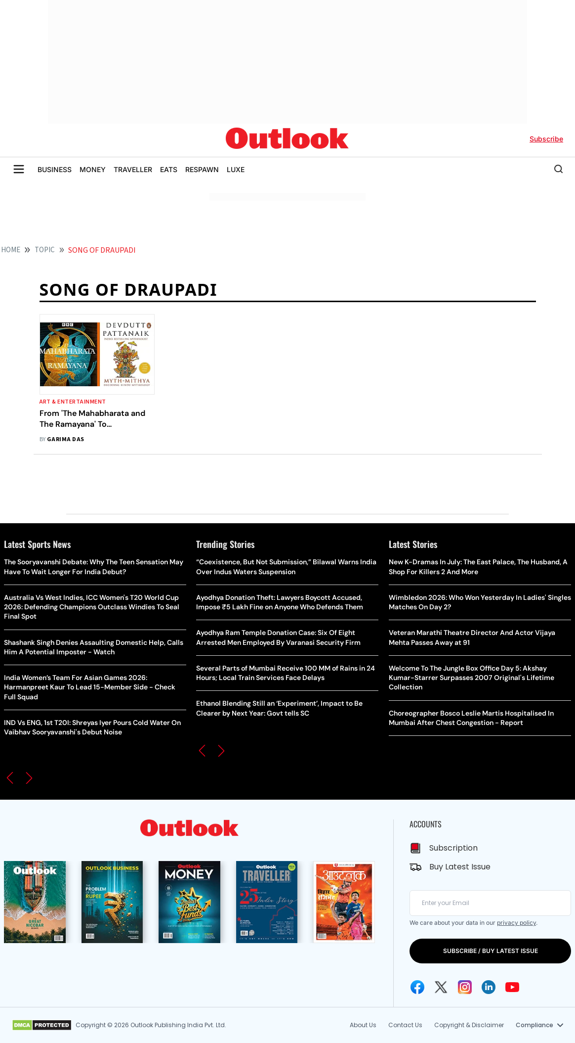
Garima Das (65, 439)
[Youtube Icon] (512, 987)
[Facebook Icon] (417, 987)
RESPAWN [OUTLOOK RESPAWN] (202, 169)
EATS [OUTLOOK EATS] (168, 169)
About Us (363, 1025)
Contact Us (405, 1025)
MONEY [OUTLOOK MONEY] (93, 169)
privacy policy (516, 922)
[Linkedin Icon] (488, 987)
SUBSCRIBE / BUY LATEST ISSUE (490, 950)
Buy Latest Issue (460, 866)
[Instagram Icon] (465, 987)
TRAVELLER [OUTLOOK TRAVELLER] (133, 169)
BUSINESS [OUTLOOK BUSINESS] (55, 169)
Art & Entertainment (73, 402)
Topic (45, 250)
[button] (10, 778)
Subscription (453, 848)
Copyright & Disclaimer (469, 1025)
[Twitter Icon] (441, 987)
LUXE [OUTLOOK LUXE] (236, 169)
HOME (10, 250)
